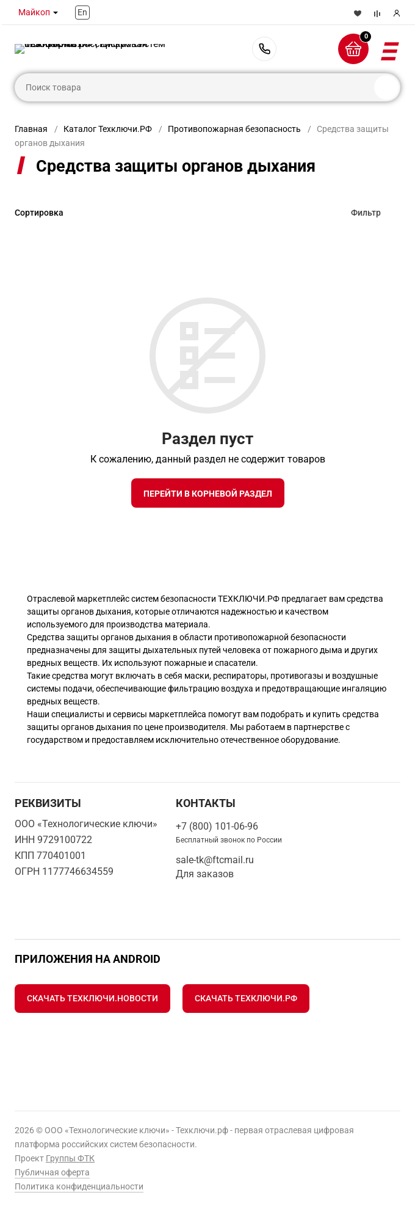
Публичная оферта (52, 1172)
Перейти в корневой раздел (207, 494)
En (82, 12)
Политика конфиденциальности (79, 1186)
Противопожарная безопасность (234, 129)
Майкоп (34, 12)
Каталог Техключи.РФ (107, 129)
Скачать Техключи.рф (246, 998)
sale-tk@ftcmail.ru (215, 860)
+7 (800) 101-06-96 (264, 49)
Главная (31, 129)
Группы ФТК (70, 1158)
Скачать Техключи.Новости (92, 998)
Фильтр (366, 212)
